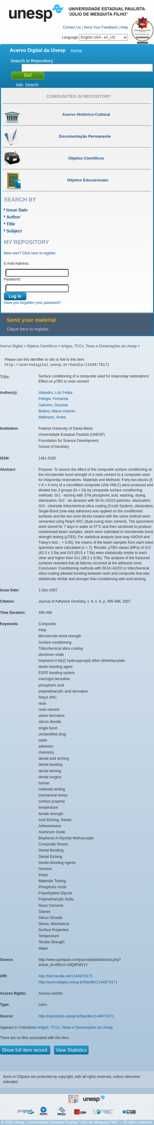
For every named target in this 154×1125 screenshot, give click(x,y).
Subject (14, 231)
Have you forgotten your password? (32, 303)
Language (95, 37)
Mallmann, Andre (52, 417)
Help (124, 27)
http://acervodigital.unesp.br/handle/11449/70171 (77, 982)
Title (10, 224)
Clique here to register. (28, 329)
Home (76, 50)
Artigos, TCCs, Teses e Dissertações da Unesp (99, 346)
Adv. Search (27, 84)
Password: (12, 279)
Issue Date (17, 210)
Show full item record (25, 1050)
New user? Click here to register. (30, 253)
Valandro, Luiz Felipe (55, 392)
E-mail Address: (16, 263)
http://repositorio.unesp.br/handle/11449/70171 (76, 1016)
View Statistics (71, 1050)
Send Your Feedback (100, 27)
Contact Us (72, 27)
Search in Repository (32, 60)
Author (13, 217)
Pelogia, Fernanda (53, 399)
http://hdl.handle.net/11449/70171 (65, 976)
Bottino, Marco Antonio (56, 411)
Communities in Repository (78, 96)
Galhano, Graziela (53, 405)
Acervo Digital (11, 346)
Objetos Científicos (42, 346)
